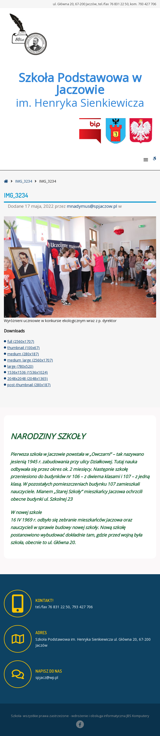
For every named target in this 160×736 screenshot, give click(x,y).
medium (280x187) (23, 353)
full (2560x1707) (20, 341)
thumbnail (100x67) (23, 347)
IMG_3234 (23, 181)
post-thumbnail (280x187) (29, 384)
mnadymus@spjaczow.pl (92, 206)
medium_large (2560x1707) (30, 360)
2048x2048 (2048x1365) (27, 378)
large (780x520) (20, 366)
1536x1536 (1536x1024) (27, 372)
